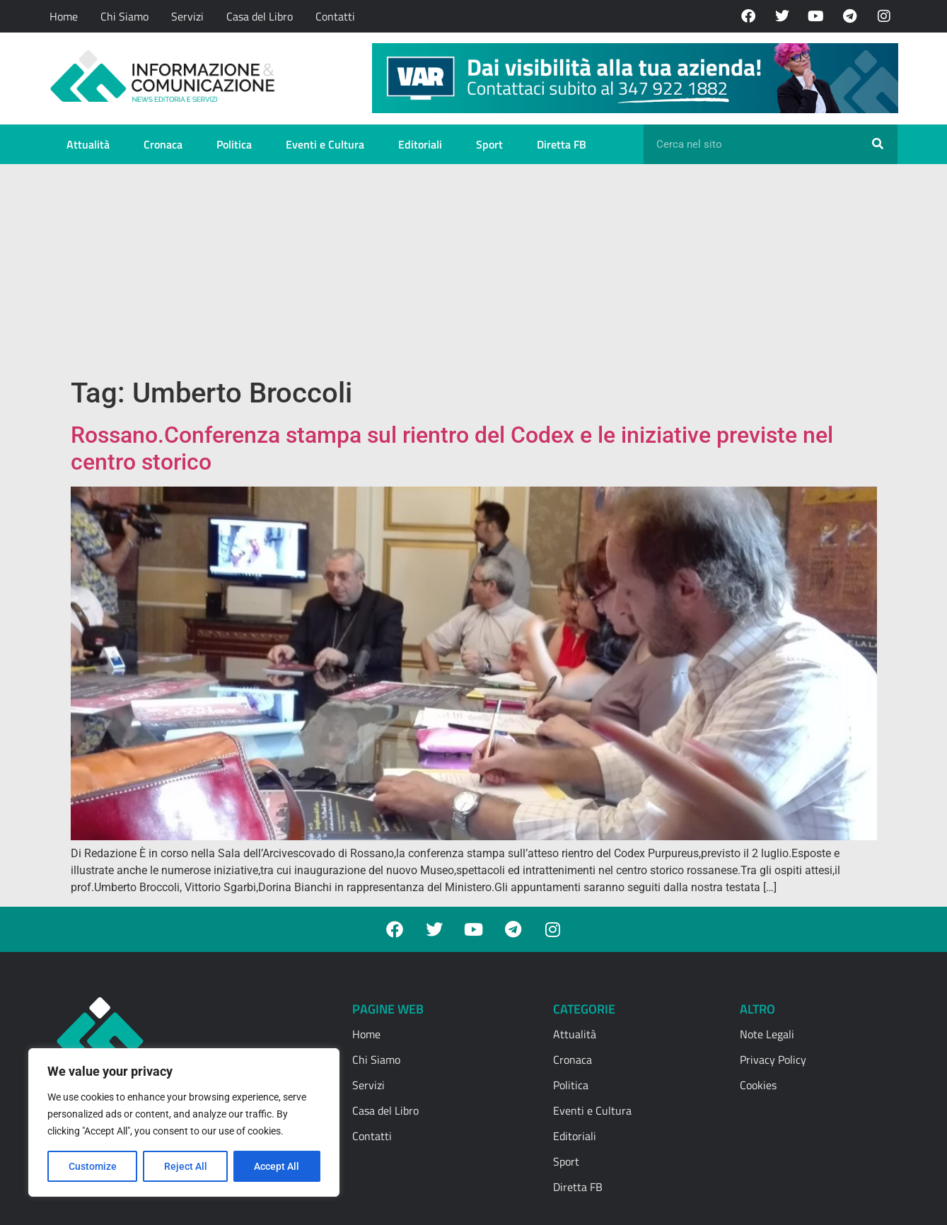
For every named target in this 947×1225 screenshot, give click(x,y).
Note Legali (767, 1034)
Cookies (758, 1084)
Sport (489, 144)
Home (64, 16)
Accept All (277, 1166)
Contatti (335, 16)
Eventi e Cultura (325, 144)
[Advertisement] (473, 270)
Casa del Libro (259, 16)
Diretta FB (561, 144)
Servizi (187, 16)
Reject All (185, 1166)
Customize (93, 1166)
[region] (183, 1122)
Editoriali (420, 144)
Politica (234, 144)
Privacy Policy (773, 1059)
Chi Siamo (124, 16)
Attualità (88, 144)
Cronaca (163, 144)
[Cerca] (877, 144)
